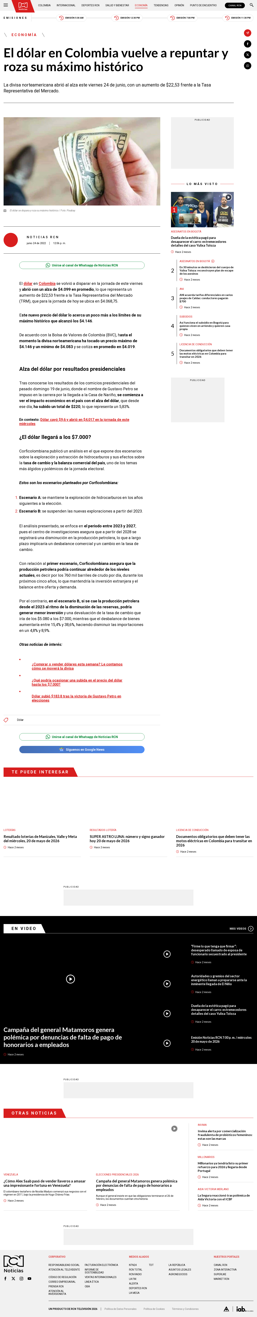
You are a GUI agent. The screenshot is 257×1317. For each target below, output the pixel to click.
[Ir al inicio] (23, 6)
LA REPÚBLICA (177, 1265)
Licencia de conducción (196, 344)
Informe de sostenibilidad (94, 1271)
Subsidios (186, 316)
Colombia (44, 5)
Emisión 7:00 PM (182, 18)
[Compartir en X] (247, 54)
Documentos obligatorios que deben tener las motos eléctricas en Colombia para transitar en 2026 (206, 353)
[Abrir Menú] (6, 5)
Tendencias (161, 5)
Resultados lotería (103, 830)
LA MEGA (134, 1292)
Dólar (20, 720)
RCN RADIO (135, 1274)
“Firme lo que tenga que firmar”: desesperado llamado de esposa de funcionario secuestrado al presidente (219, 950)
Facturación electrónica (101, 1265)
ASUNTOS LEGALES (180, 1269)
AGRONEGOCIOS (178, 1274)
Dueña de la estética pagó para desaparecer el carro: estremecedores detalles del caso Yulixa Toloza (198, 241)
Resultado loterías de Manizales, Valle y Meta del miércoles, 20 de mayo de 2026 (40, 838)
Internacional (66, 5)
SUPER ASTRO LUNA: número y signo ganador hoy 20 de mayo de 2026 (127, 838)
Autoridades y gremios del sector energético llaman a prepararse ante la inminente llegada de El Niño (219, 980)
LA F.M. (133, 1279)
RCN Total (135, 1269)
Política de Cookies (154, 1309)
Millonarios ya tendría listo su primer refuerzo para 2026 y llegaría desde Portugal (223, 1167)
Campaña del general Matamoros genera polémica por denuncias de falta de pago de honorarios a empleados (63, 1037)
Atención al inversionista (57, 1292)
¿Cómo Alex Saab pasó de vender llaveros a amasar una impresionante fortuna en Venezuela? (45, 1183)
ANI (182, 289)
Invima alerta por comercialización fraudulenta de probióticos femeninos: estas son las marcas (225, 1134)
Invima (202, 1125)
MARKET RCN (221, 1279)
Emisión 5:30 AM (71, 18)
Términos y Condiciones (185, 1309)
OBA (87, 1286)
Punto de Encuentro (203, 5)
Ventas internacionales (101, 1277)
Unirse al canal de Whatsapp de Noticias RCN (82, 265)
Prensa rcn (56, 1286)
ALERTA (133, 1283)
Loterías (10, 830)
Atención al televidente (64, 1269)
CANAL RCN (234, 5)
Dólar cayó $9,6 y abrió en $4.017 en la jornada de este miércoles (74, 421)
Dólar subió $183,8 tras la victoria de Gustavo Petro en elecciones (76, 698)
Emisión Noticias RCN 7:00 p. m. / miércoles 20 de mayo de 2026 (221, 1039)
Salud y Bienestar (117, 5)
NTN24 (133, 1265)
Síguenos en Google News (81, 749)
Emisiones (16, 17)
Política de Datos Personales (121, 1309)
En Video (24, 928)
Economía (141, 5)
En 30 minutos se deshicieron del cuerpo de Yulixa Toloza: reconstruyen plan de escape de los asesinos (207, 270)
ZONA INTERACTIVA (225, 1269)
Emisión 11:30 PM (238, 18)
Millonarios (206, 1157)
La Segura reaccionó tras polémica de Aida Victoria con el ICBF (224, 1197)
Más (241, 928)
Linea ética (92, 1281)
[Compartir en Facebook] (247, 44)
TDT (151, 1265)
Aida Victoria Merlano (213, 1189)
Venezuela (11, 1174)
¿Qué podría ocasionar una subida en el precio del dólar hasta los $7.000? (77, 682)
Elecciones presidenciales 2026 (117, 1174)
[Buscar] (251, 5)
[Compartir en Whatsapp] (247, 65)
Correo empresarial (62, 1281)
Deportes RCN (90, 5)
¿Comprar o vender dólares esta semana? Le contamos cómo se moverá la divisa (77, 666)
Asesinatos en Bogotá (186, 231)
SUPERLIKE (220, 1274)
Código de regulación (62, 1277)
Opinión (179, 5)
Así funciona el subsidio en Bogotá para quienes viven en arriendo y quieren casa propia (205, 326)
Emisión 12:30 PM (127, 18)
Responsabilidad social (64, 1265)
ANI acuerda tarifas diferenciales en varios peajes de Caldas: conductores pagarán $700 (206, 298)
